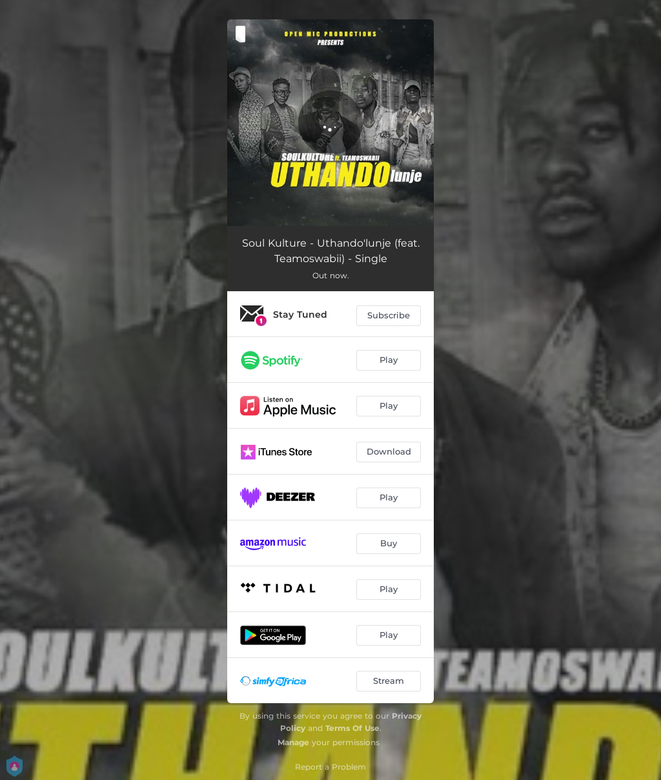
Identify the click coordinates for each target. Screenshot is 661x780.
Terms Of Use (352, 728)
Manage (293, 742)
